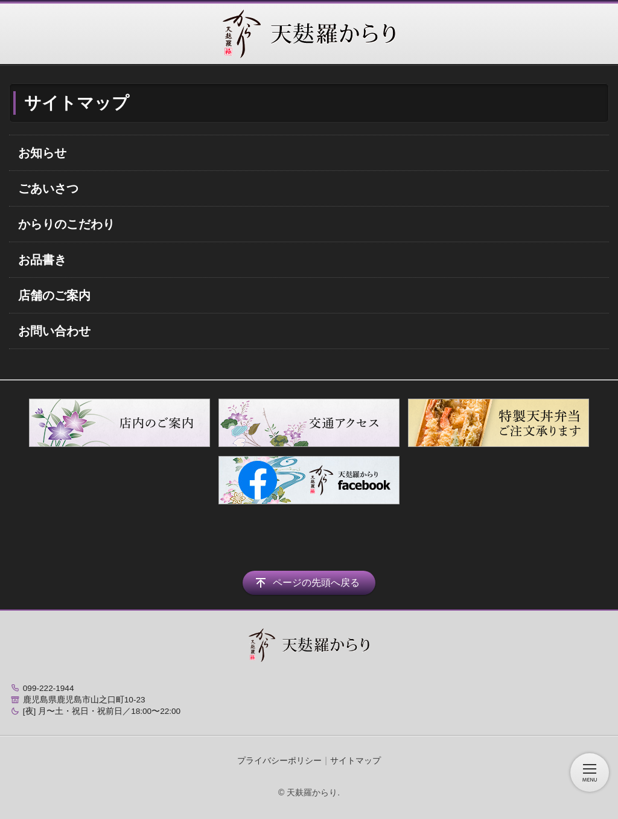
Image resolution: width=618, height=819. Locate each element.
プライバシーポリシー (279, 760)
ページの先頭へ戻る (316, 582)
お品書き (42, 259)
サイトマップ (355, 760)
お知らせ (42, 152)
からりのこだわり (66, 224)
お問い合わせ (54, 331)
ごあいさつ (48, 188)
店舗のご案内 (54, 295)
